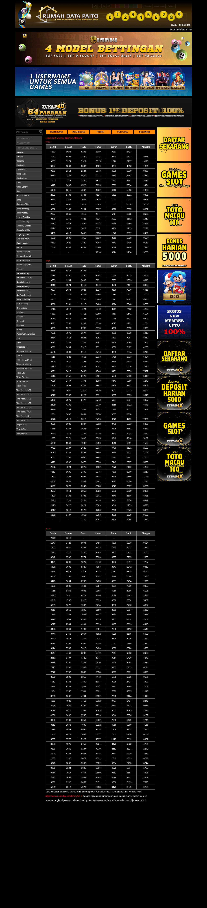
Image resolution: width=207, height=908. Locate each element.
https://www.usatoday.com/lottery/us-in (64, 796)
